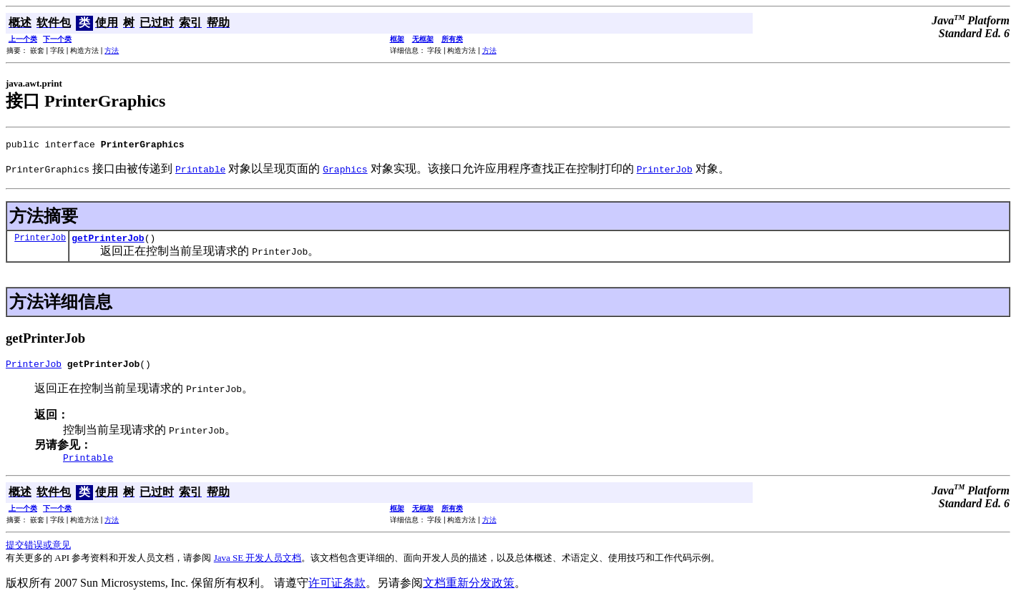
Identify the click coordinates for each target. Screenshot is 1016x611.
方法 (111, 50)
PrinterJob (40, 241)
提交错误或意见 (38, 553)
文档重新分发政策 (468, 591)
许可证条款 (337, 591)
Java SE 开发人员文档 (258, 566)
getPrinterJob (108, 241)
